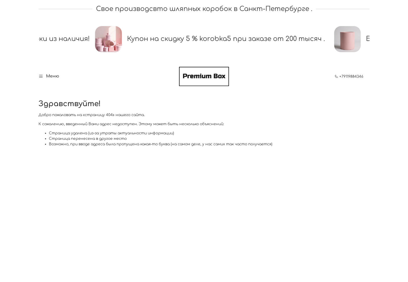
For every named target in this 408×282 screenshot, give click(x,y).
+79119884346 (349, 77)
